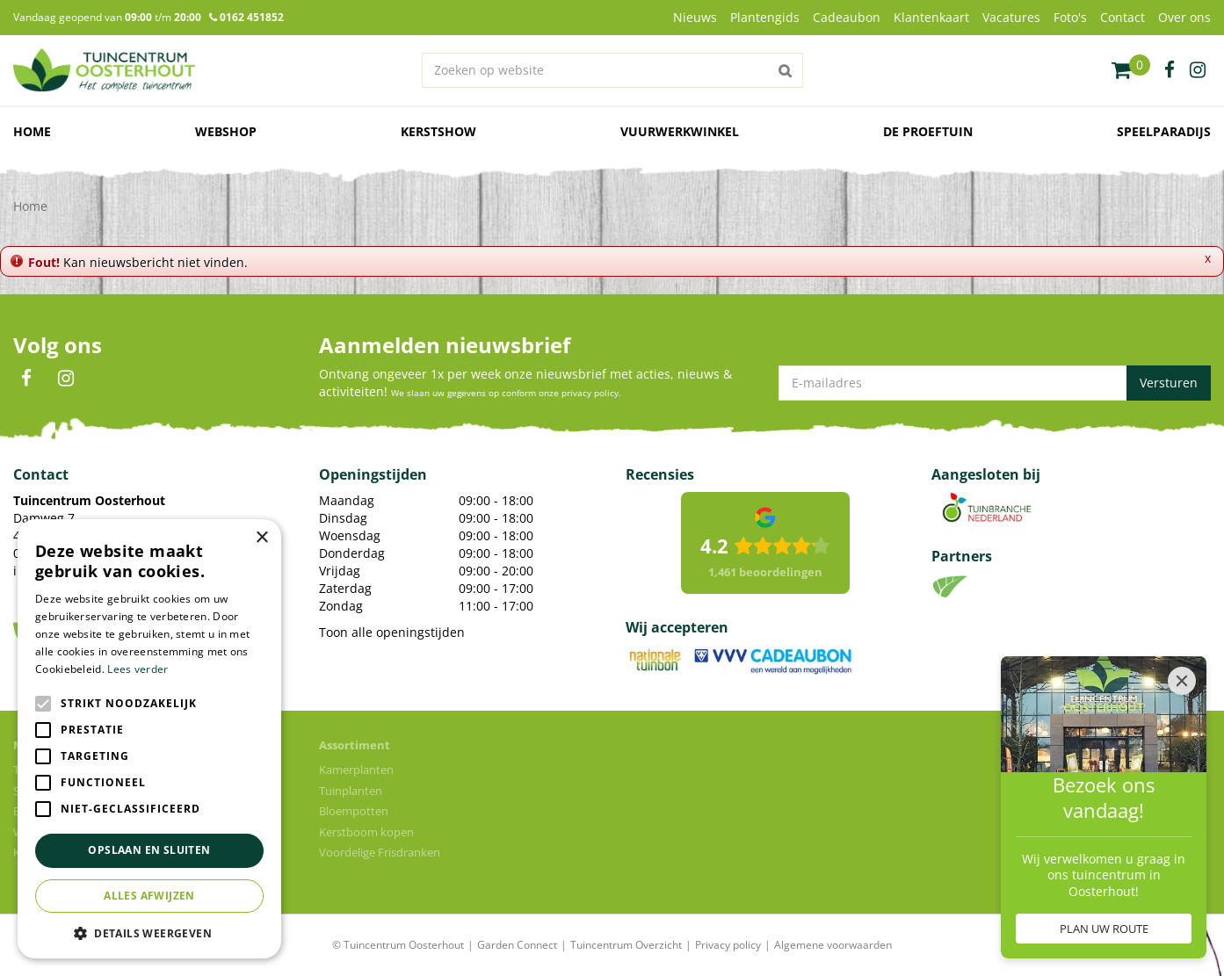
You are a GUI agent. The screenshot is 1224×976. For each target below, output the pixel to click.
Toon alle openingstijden (392, 632)
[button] (149, 932)
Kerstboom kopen (366, 832)
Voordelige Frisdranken (379, 852)
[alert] (149, 738)
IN (66, 378)
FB (26, 378)
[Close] (1182, 681)
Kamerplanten (356, 769)
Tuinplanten (350, 791)
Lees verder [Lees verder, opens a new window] (137, 669)
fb (1169, 70)
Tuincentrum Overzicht (626, 944)
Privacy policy (728, 944)
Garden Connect (517, 944)
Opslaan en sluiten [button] (149, 849)
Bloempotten (353, 811)
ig (1197, 70)
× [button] (261, 538)
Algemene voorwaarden (833, 944)
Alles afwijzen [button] (149, 895)
